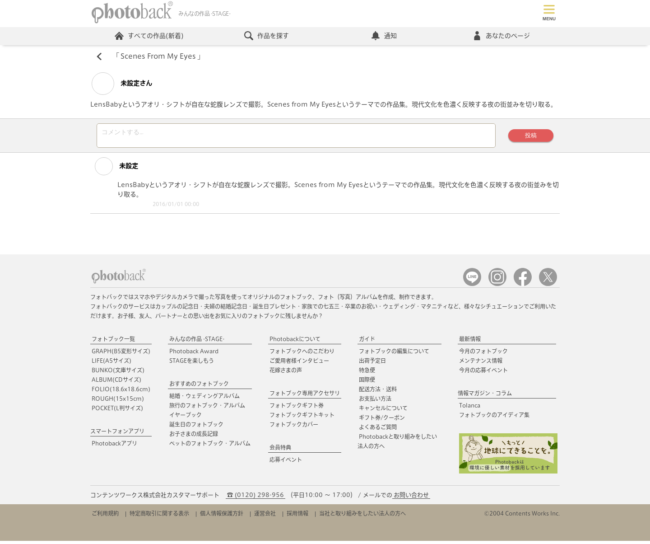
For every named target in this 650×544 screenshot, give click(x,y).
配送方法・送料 (378, 392)
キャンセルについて (383, 411)
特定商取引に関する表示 (159, 516)
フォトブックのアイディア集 (494, 418)
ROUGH (118, 401)
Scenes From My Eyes (159, 57)
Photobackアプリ (114, 446)
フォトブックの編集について (394, 354)
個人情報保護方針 (221, 516)
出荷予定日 (372, 363)
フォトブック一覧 (113, 342)
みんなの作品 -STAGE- (196, 342)
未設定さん (122, 84)
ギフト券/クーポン (382, 420)
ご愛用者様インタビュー (299, 363)
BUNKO (118, 373)
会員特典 (280, 450)
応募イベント (285, 462)
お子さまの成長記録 (193, 437)
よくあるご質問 (378, 430)
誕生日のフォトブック (196, 427)
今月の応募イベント (483, 373)
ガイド (367, 342)
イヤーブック (185, 418)
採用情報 (297, 516)
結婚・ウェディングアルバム (204, 399)
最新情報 (470, 342)
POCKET (117, 411)
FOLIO (121, 392)
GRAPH (121, 354)
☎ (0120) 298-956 (255, 498)
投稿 (530, 137)
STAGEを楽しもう (191, 363)
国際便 (367, 382)
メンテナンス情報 (480, 363)
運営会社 (265, 516)
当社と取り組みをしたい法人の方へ (362, 516)
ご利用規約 (105, 516)
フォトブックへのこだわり (301, 354)
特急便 (367, 373)
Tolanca (469, 408)
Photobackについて (294, 342)
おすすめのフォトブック (199, 386)
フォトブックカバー (293, 427)
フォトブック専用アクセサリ (304, 396)
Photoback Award (193, 354)
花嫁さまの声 (285, 373)
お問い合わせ (411, 498)
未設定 (113, 169)
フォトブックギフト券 (296, 408)
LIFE (111, 363)
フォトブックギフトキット (301, 418)
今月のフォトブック (483, 354)
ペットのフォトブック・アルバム (210, 446)
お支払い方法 (375, 401)
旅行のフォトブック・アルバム (207, 408)
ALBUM (116, 382)
